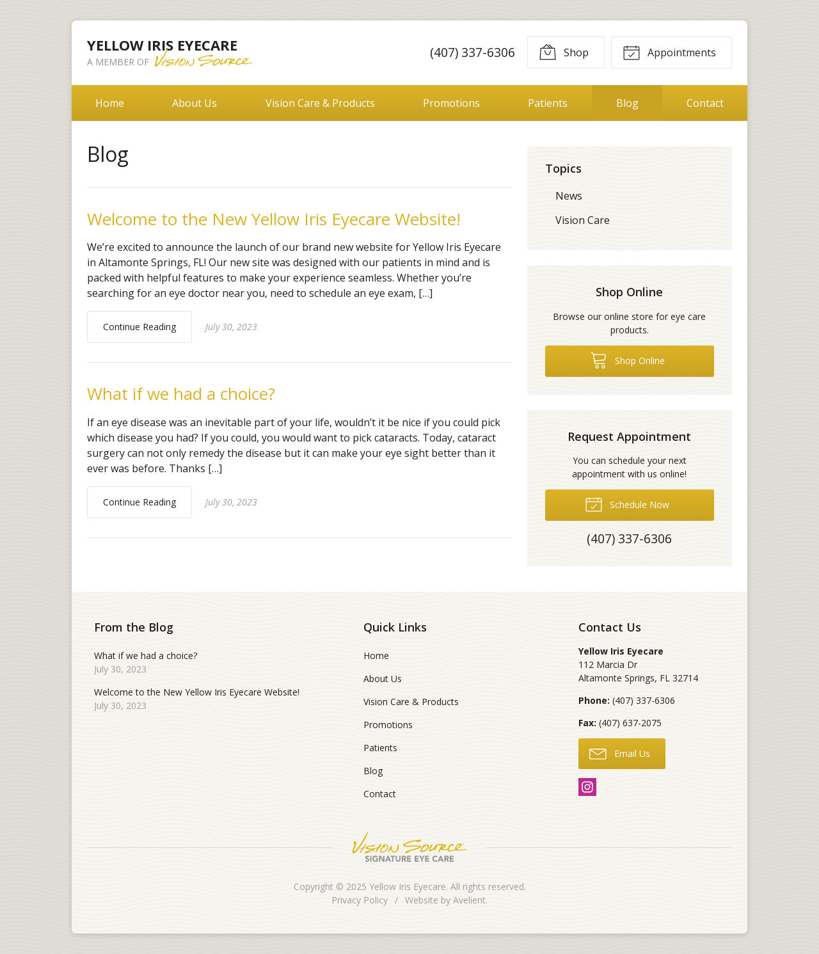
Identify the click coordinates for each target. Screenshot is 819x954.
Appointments (669, 52)
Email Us (619, 753)
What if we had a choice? (181, 393)
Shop (564, 52)
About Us (194, 103)
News (568, 196)
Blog (627, 103)
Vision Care (582, 220)
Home (109, 103)
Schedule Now (627, 504)
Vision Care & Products (320, 103)
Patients (548, 103)
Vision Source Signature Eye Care (409, 847)
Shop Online (627, 360)
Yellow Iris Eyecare (407, 886)
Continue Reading (139, 327)
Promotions (451, 103)
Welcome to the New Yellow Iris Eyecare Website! (274, 218)
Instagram (587, 787)
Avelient (469, 900)
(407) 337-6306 (472, 52)
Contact (705, 103)
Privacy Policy (359, 900)
